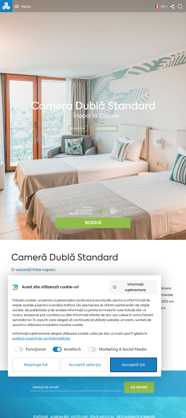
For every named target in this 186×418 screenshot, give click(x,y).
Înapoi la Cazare (93, 115)
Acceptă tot (146, 402)
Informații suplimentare (148, 327)
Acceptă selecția (93, 402)
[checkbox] (30, 387)
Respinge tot (39, 402)
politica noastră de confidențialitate (42, 376)
